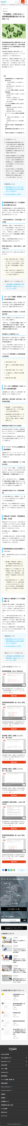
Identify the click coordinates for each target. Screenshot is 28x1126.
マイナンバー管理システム (9, 891)
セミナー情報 (4, 1068)
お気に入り (22, 870)
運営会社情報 (4, 1083)
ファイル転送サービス (8, 887)
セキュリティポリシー (6, 1087)
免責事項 (3, 1094)
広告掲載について (5, 1101)
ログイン (19, 2)
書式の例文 (5, 11)
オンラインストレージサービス (9, 899)
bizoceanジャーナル (5, 1061)
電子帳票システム (7, 883)
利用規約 (3, 1097)
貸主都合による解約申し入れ (13, 97)
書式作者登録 (4, 1076)
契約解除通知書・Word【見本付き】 (13, 671)
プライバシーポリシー (6, 1090)
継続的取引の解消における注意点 (14, 111)
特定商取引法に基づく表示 (7, 1105)
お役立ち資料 (4, 1065)
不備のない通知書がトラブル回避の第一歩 (14, 132)
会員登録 (23, 2)
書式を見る (14, 696)
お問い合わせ (4, 1112)
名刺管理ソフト (20, 895)
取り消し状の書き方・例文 (12, 194)
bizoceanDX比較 (5, 1054)
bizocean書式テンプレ (6, 1058)
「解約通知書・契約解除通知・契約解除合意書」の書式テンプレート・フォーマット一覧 (15, 286)
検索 (23, 920)
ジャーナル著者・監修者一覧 (7, 1079)
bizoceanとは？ (5, 1072)
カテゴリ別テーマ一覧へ (14, 909)
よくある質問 (4, 1108)
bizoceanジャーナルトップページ (14, 928)
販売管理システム (7, 895)
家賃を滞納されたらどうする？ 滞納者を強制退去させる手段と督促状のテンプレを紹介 (15, 189)
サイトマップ (4, 1116)
